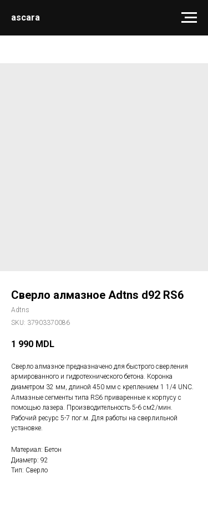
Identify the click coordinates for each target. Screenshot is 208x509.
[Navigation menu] (189, 17)
